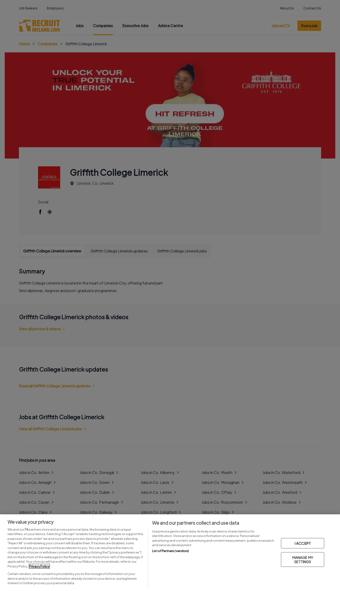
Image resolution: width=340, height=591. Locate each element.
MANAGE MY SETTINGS (302, 559)
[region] (170, 552)
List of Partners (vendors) (170, 551)
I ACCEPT (303, 543)
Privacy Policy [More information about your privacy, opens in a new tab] (39, 566)
